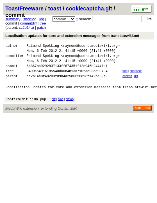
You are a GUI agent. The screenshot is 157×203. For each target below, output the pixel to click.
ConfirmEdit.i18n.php (26, 106)
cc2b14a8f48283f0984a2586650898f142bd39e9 (67, 82)
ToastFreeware (24, 8)
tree (43, 23)
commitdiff (28, 23)
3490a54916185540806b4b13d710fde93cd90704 (67, 76)
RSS (147, 115)
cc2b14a (26, 27)
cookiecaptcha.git (89, 8)
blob (60, 105)
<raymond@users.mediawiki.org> (90, 46)
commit (127, 81)
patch (41, 27)
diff (136, 81)
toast (54, 8)
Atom (138, 115)
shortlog (29, 19)
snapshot (136, 75)
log (41, 19)
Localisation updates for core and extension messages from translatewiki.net (72, 36)
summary (12, 19)
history (70, 105)
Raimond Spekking (43, 46)
